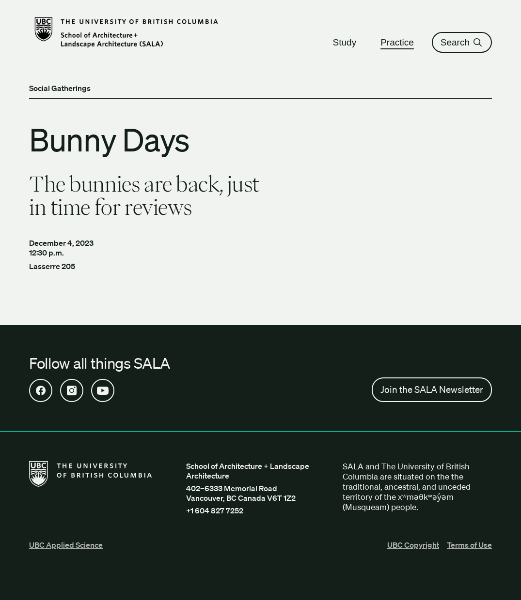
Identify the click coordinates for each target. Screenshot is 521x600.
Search (462, 42)
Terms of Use (469, 545)
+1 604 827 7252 (214, 510)
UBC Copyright (413, 545)
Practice (401, 42)
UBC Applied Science (66, 545)
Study (349, 42)
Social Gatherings (60, 88)
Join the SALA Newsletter (431, 389)
